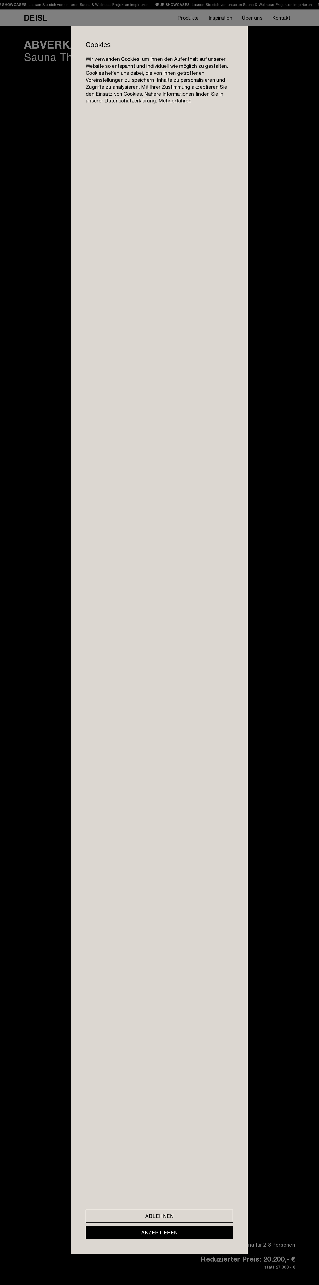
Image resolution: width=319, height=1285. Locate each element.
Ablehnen (159, 1216)
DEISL (35, 17)
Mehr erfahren (175, 101)
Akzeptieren (159, 1232)
